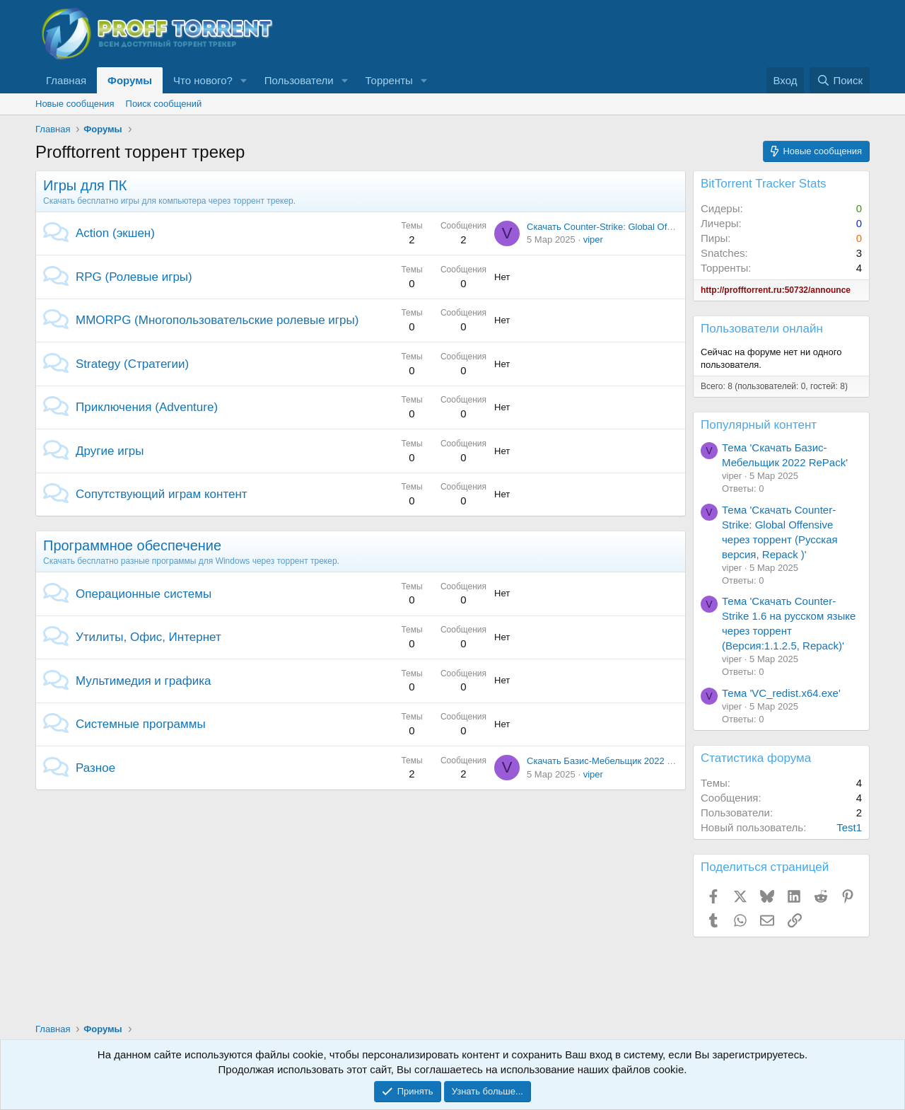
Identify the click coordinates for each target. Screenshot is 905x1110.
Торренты (389, 80)
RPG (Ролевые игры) (134, 277)
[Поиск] (840, 80)
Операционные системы (143, 594)
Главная (66, 80)
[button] (244, 80)
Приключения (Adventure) (147, 407)
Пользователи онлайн (762, 328)
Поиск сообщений (164, 103)
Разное (95, 768)
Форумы (129, 80)
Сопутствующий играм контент (161, 494)
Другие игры (110, 451)
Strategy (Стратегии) (132, 364)
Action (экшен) (115, 233)
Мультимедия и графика (143, 681)
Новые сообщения (75, 103)
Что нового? (203, 80)
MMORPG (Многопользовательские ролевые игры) (217, 320)
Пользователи (299, 80)
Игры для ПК (85, 185)
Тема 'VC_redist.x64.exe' (781, 693)
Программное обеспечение (132, 545)
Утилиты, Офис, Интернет (148, 637)
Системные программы (141, 724)
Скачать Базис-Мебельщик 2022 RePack (613, 761)
